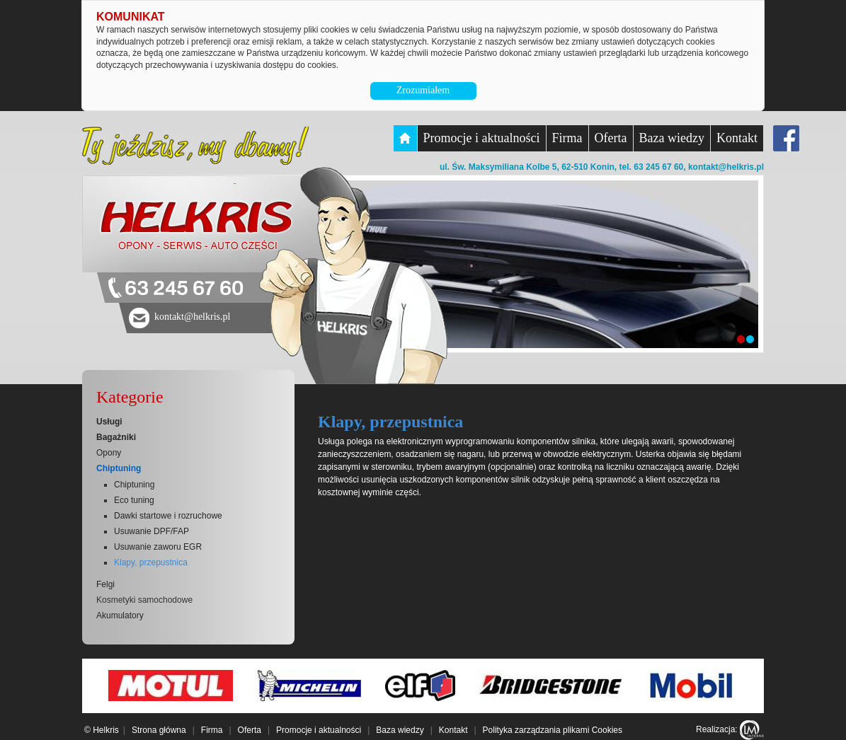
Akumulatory (120, 615)
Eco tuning (134, 500)
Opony (108, 453)
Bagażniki (116, 437)
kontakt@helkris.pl (726, 167)
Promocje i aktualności (481, 138)
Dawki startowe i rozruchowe (168, 516)
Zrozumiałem (423, 90)
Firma (567, 138)
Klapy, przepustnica (151, 562)
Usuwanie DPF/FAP (151, 531)
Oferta (611, 138)
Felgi (105, 584)
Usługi (109, 422)
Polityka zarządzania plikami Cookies (552, 730)
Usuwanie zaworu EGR (158, 547)
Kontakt (737, 138)
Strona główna (159, 730)
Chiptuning (118, 468)
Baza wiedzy (671, 138)
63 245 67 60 (184, 289)
